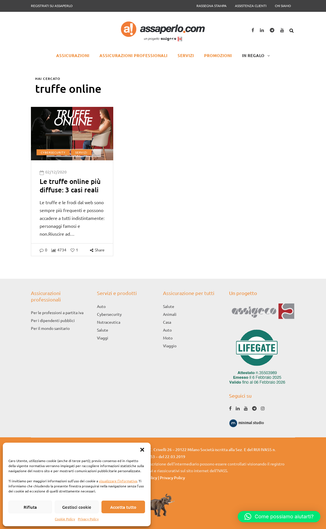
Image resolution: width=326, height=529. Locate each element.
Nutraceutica (108, 322)
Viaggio (169, 345)
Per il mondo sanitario (50, 328)
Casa (167, 322)
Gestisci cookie (76, 507)
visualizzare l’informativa (118, 481)
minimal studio (246, 422)
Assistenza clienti (250, 5)
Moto (168, 337)
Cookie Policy (65, 519)
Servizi (186, 55)
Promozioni (218, 55)
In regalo (253, 55)
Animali (169, 314)
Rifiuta (30, 507)
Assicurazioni (72, 55)
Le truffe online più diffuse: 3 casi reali (70, 185)
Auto (101, 306)
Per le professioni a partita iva (57, 312)
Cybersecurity (53, 152)
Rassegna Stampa (211, 5)
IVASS (222, 470)
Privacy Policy (88, 519)
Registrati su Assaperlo (52, 5)
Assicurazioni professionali (133, 55)
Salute (102, 329)
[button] (142, 450)
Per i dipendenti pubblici (53, 320)
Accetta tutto (123, 507)
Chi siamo (283, 5)
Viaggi (102, 337)
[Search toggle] (292, 29)
